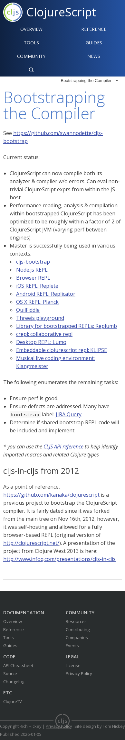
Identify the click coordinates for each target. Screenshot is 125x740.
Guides (94, 43)
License (73, 665)
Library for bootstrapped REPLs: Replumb (66, 325)
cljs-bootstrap (33, 261)
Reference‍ (93, 29)
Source (10, 673)
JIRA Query (69, 414)
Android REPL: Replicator (45, 293)
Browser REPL (33, 277)
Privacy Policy (79, 673)
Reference (13, 629)
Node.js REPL (32, 269)
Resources (76, 621)
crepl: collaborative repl (44, 334)
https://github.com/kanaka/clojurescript (51, 494)
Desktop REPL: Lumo (41, 342)
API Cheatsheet (18, 665)
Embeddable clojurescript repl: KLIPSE (61, 350)
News (93, 56)
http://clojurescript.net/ (31, 542)
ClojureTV (12, 701)
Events (72, 645)
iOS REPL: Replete (37, 285)
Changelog (13, 681)
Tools (31, 43)
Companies (77, 637)
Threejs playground (40, 317)
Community (31, 56)
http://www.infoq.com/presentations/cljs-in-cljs (59, 559)
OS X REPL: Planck (37, 301)
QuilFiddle (28, 309)
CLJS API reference (63, 446)
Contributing (78, 629)
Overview (31, 29)
